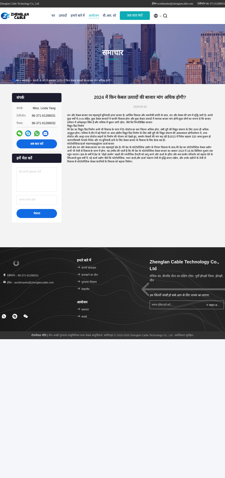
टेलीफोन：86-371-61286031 (20, 275)
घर (53, 15)
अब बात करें (135, 15)
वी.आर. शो (109, 15)
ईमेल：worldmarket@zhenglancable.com (28, 282)
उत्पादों (63, 15)
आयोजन (93, 15)
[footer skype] (15, 316)
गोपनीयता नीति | (39, 335)
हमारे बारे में (78, 15)
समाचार (26, 80)
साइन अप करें (213, 305)
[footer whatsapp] (4, 316)
